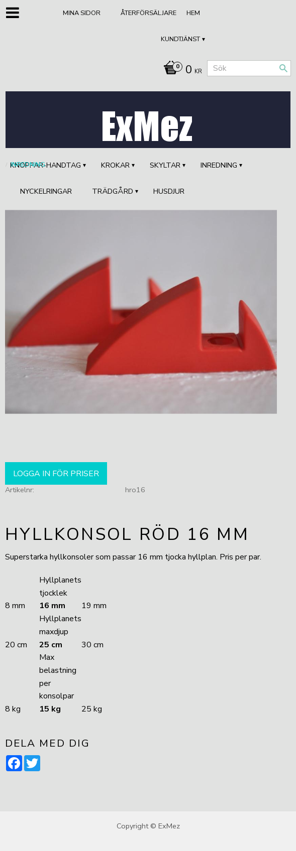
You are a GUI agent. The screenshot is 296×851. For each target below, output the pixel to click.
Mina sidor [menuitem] (82, 13)
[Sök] (283, 68)
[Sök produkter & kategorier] (249, 68)
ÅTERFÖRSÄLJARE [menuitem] (148, 13)
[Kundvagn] (180, 71)
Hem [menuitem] (193, 13)
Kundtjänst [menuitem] (180, 39)
